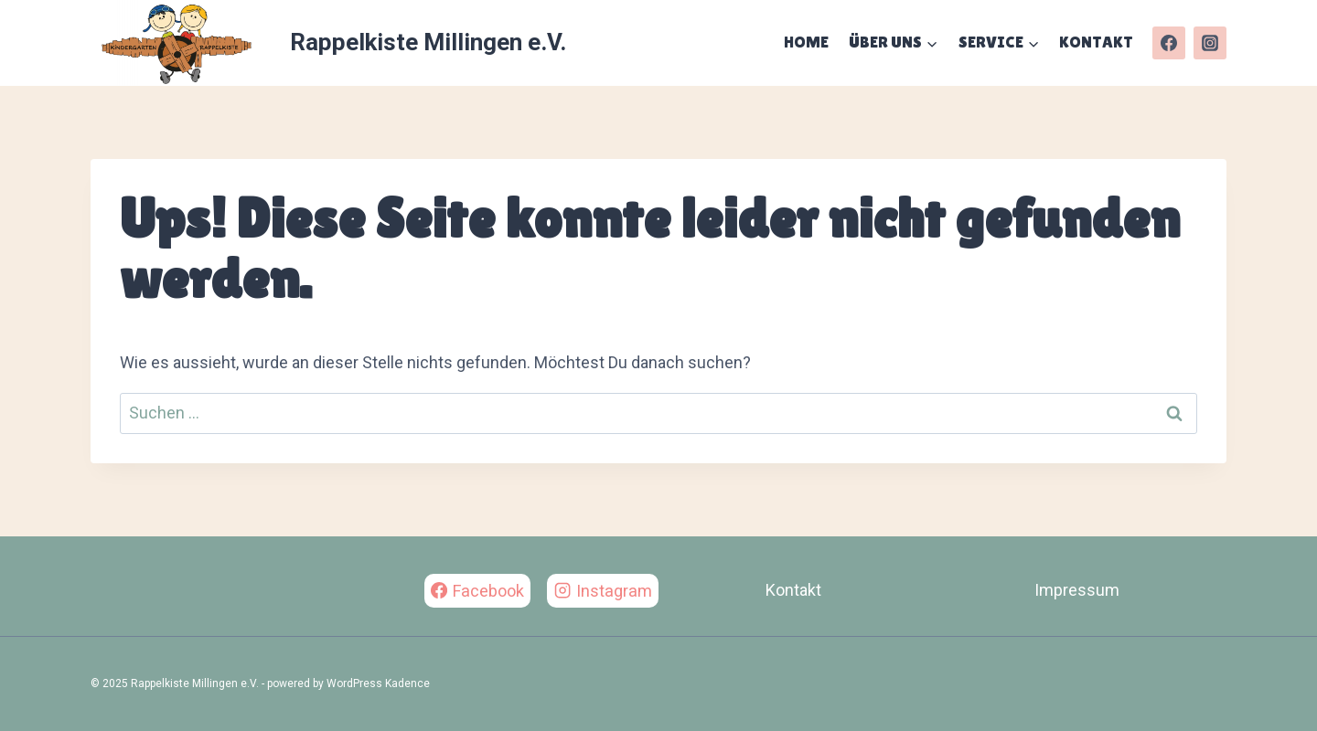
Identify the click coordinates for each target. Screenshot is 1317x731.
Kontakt (1096, 41)
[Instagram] (1210, 42)
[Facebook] (1168, 42)
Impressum (1076, 589)
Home (806, 41)
